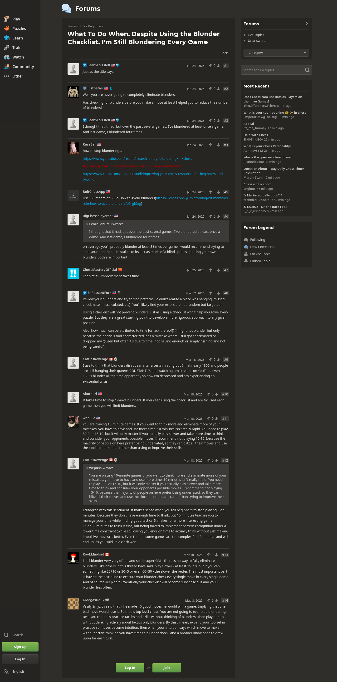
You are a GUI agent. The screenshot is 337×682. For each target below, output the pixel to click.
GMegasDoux (93, 600)
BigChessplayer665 (98, 216)
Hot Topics (256, 35)
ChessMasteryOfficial (100, 270)
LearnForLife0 (99, 65)
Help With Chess (256, 135)
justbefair (95, 88)
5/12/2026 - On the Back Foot (265, 207)
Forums (73, 26)
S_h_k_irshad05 (255, 211)
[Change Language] (20, 671)
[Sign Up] (20, 647)
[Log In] (20, 659)
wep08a (89, 418)
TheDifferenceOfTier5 (260, 105)
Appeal (249, 124)
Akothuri (90, 394)
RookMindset (93, 554)
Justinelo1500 (254, 162)
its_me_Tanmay (255, 128)
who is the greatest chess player (268, 157)
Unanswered (258, 40)
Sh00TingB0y (253, 139)
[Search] (276, 70)
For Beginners (93, 26)
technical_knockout (258, 200)
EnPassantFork (100, 293)
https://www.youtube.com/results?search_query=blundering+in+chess (137, 158)
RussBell (89, 144)
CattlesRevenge (95, 359)
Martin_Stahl (253, 177)
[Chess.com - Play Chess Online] (20, 8)
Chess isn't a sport (257, 184)
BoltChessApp (94, 192)
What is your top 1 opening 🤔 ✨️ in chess (275, 112)
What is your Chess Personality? (267, 146)
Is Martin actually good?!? (263, 195)
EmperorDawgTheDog (260, 117)
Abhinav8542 (253, 150)
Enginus (249, 188)
